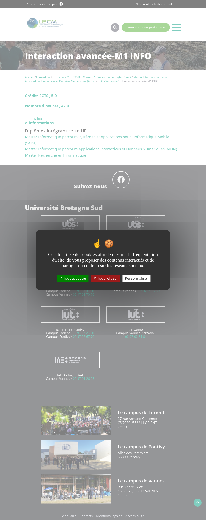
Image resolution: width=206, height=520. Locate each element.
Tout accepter (72, 278)
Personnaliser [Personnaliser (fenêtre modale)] (136, 278)
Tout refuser (105, 278)
